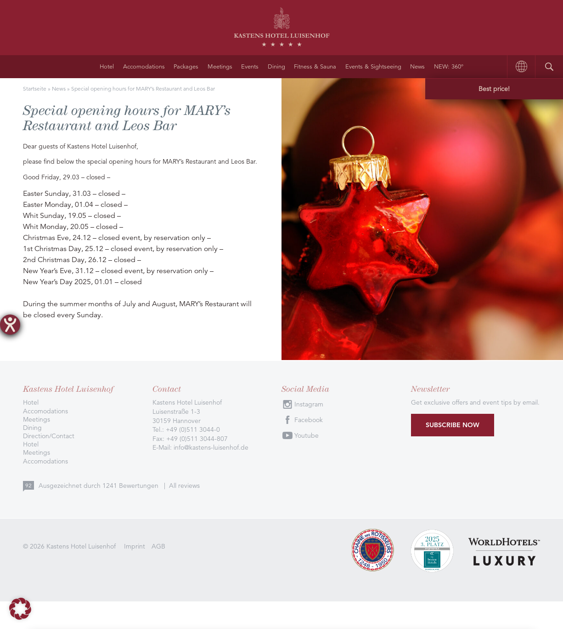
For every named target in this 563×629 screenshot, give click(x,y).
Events (250, 66)
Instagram (308, 404)
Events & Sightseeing (373, 66)
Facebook (308, 420)
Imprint (134, 546)
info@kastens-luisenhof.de (211, 447)
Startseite (34, 88)
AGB (158, 546)
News (417, 66)
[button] (20, 609)
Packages (186, 66)
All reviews (184, 485)
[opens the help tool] (10, 324)
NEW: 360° (448, 66)
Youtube (306, 435)
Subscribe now (452, 425)
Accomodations (144, 66)
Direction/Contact (48, 436)
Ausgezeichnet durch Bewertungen (99, 485)
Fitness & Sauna (315, 66)
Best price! (494, 89)
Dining (276, 66)
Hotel (107, 66)
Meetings (220, 66)
